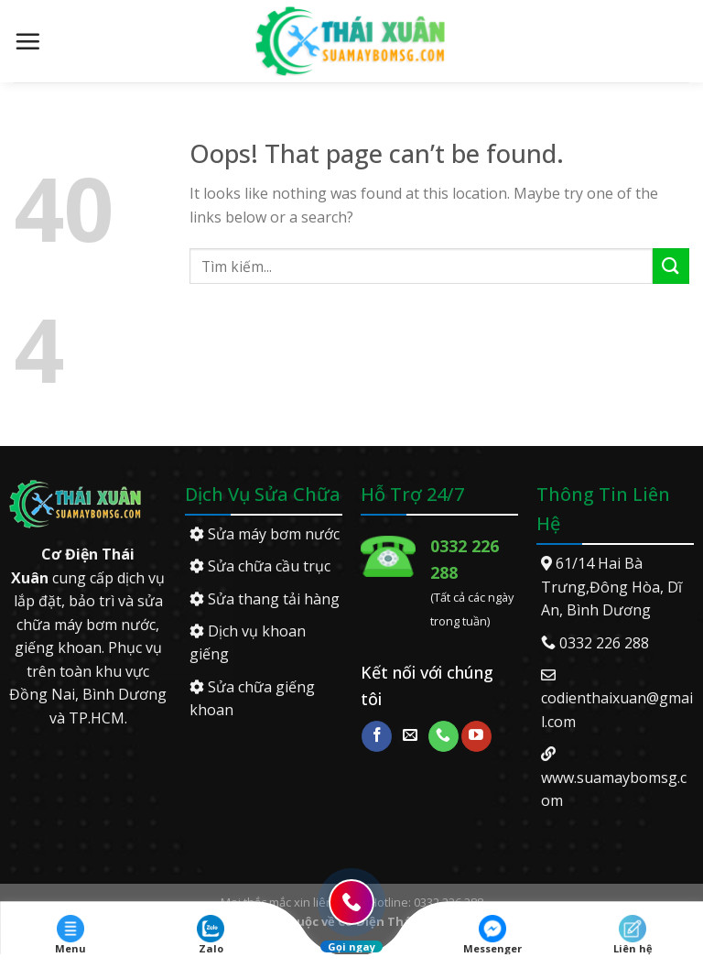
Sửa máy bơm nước (264, 534)
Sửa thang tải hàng (264, 599)
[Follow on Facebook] (377, 736)
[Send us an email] (410, 736)
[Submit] (671, 266)
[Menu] (27, 41)
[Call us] (443, 736)
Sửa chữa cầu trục (259, 566)
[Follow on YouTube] (476, 736)
